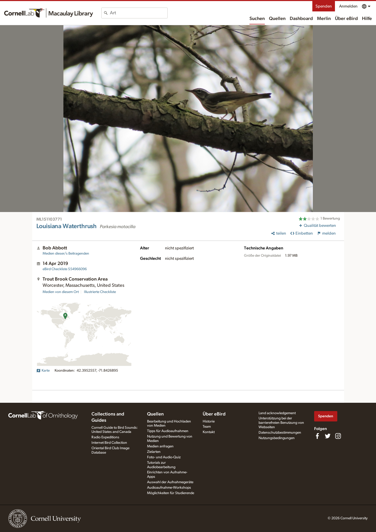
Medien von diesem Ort (61, 292)
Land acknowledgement (277, 413)
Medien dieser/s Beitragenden (66, 253)
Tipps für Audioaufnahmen (167, 431)
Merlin (324, 18)
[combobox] (138, 13)
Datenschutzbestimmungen (280, 432)
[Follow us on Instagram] (338, 436)
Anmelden (348, 6)
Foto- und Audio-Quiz (164, 457)
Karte (43, 370)
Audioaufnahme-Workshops (169, 487)
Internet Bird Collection (109, 443)
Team (207, 426)
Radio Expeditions (105, 437)
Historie (209, 421)
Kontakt (209, 432)
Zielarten (154, 452)
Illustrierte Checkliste (100, 292)
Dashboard (301, 18)
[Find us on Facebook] (317, 436)
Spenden (323, 6)
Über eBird (346, 18)
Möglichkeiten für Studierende (170, 493)
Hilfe (367, 18)
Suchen (257, 18)
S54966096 (65, 269)
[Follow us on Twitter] (328, 436)
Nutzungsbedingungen (277, 438)
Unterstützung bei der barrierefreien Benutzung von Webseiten (281, 423)
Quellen (277, 18)
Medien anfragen (160, 446)
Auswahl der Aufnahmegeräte (170, 482)
